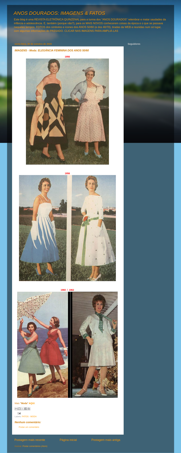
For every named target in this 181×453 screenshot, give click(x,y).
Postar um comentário (29, 427)
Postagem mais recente (30, 440)
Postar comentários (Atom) (35, 446)
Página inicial (68, 440)
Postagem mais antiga (105, 440)
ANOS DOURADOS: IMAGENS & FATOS (59, 13)
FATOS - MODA (29, 416)
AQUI (32, 403)
